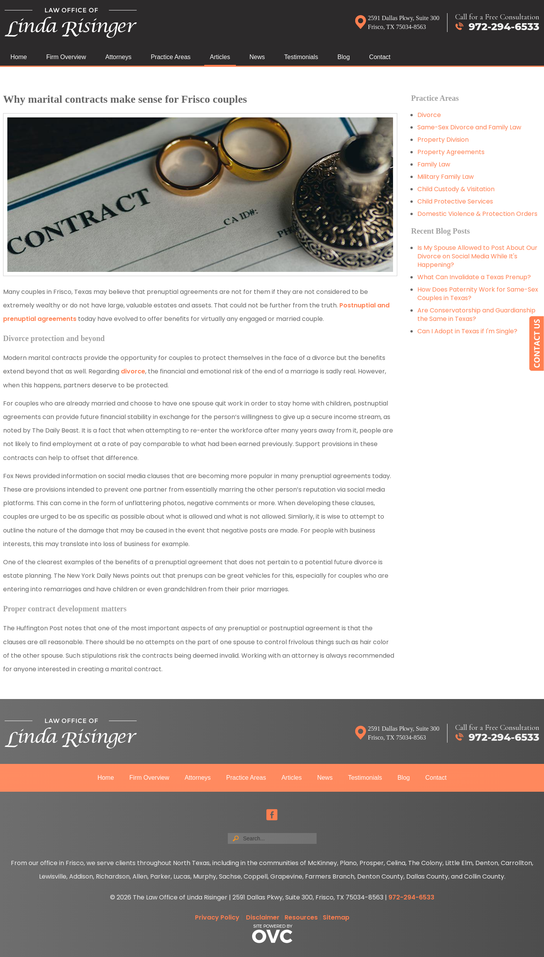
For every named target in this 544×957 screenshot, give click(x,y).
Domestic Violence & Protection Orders (477, 213)
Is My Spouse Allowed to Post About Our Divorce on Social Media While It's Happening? (477, 256)
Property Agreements (451, 152)
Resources (301, 917)
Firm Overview (66, 57)
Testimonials (301, 57)
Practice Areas (170, 57)
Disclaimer (263, 917)
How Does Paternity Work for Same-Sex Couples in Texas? (477, 293)
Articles (220, 57)
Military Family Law (445, 176)
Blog (343, 57)
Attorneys (118, 57)
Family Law (433, 164)
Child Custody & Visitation (456, 189)
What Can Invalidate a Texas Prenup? (474, 277)
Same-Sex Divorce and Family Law (469, 127)
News (257, 57)
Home (18, 57)
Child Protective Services (455, 201)
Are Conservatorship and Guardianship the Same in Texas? (476, 314)
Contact (379, 57)
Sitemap (336, 917)
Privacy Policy (217, 917)
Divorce (429, 114)
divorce (133, 371)
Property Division (443, 139)
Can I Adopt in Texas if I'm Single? (467, 331)
